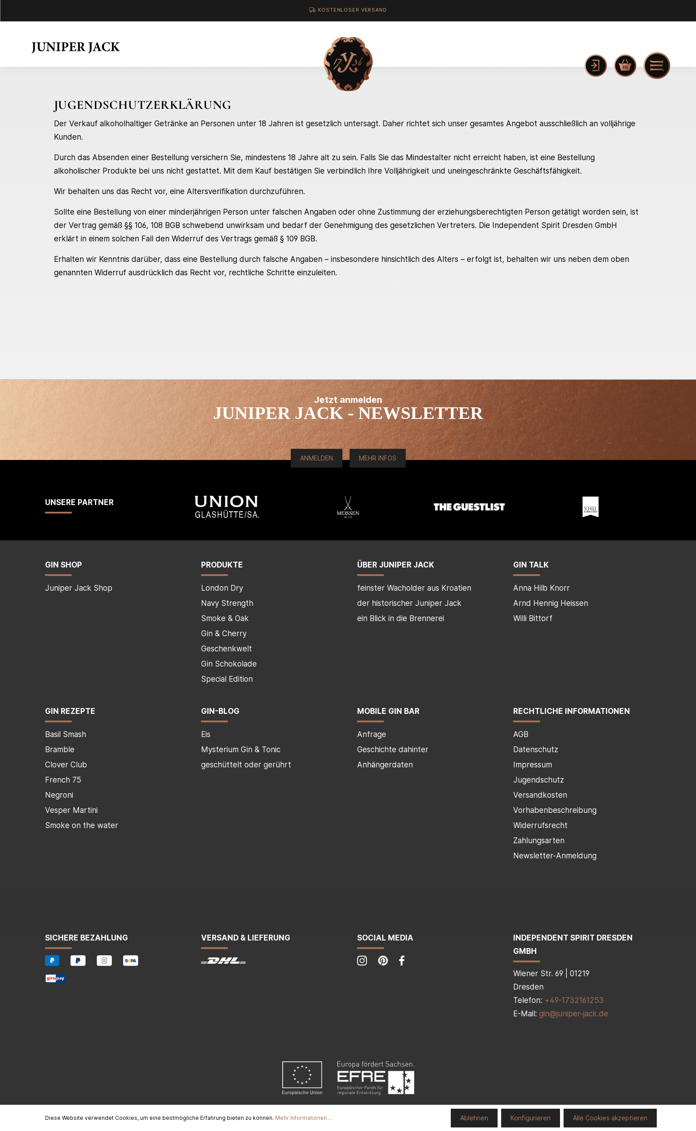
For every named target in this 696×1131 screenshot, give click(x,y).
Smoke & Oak (225, 618)
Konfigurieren (531, 1118)
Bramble (59, 749)
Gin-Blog (220, 711)
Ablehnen (474, 1118)
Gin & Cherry (224, 633)
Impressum (532, 764)
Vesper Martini (71, 810)
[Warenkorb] (625, 65)
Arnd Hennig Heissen (550, 603)
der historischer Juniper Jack (409, 603)
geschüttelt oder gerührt (246, 764)
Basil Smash (65, 734)
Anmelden (316, 458)
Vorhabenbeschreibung (555, 810)
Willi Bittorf (532, 618)
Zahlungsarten (538, 840)
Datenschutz (535, 749)
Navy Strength (227, 603)
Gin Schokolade (229, 663)
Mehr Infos (377, 458)
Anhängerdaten (385, 764)
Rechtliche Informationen (571, 711)
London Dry (222, 588)
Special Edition (227, 679)
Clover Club (66, 764)
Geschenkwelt (226, 648)
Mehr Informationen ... (303, 1117)
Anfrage (371, 734)
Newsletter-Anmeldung (555, 855)
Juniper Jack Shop (78, 588)
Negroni (59, 795)
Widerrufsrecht (540, 825)
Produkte (222, 564)
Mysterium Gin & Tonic (240, 749)
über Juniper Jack (395, 564)
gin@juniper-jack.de (573, 1013)
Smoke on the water (81, 825)
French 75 (63, 779)
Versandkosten (540, 795)
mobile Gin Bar (388, 711)
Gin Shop (63, 564)
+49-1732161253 (574, 1000)
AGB (520, 734)
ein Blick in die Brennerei (400, 618)
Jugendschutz (538, 779)
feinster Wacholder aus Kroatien (414, 588)
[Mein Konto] (595, 65)
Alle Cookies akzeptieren (610, 1118)
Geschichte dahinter (392, 749)
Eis (205, 734)
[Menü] (657, 65)
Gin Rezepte (70, 711)
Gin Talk (531, 564)
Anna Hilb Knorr (541, 588)
